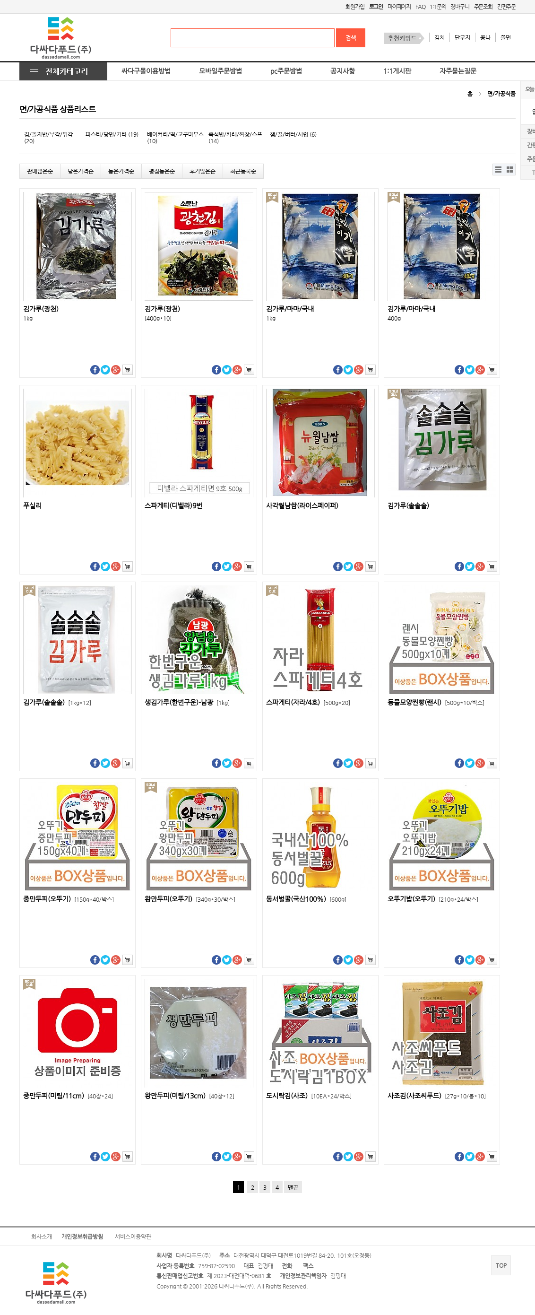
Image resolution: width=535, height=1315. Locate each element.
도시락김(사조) (309, 1095)
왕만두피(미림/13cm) (189, 1095)
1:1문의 (438, 6)
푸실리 (32, 505)
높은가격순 (121, 171)
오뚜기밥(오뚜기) (433, 899)
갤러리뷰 (510, 169)
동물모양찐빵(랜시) (436, 702)
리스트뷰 (498, 169)
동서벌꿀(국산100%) (306, 899)
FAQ (420, 6)
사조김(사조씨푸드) (437, 1095)
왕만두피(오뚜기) (190, 899)
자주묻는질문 (458, 71)
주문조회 (483, 6)
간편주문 (506, 6)
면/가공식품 (501, 93)
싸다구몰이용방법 (146, 71)
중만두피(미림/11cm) (68, 1095)
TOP (501, 1265)
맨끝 (293, 1187)
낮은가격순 (81, 171)
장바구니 (459, 6)
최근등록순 (243, 171)
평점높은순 (162, 171)
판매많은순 (40, 171)
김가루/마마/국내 (290, 309)
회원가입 (354, 6)
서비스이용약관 (133, 1236)
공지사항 (342, 71)
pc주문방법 (286, 71)
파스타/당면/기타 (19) (112, 134)
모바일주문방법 (220, 71)
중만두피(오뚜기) (68, 899)
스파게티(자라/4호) (308, 702)
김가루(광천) (41, 309)
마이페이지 (399, 6)
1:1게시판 (397, 71)
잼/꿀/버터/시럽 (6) (293, 134)
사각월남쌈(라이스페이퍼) (302, 505)
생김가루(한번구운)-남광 (187, 702)
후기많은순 (203, 171)
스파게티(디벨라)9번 (173, 505)
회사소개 (41, 1236)
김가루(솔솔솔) (408, 505)
